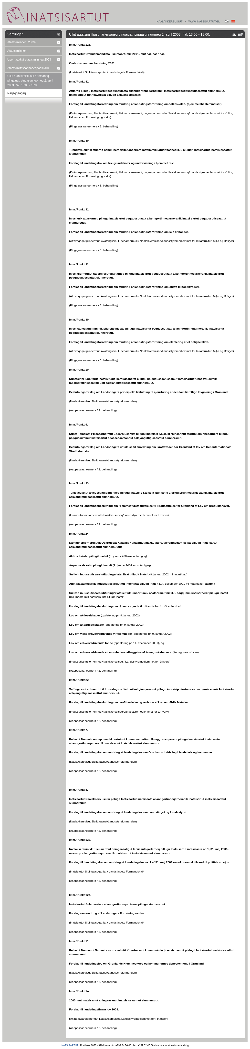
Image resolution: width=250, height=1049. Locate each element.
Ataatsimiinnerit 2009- (21, 42)
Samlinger (15, 34)
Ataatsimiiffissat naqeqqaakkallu (28, 68)
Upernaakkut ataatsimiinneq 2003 (29, 59)
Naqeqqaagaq (16, 93)
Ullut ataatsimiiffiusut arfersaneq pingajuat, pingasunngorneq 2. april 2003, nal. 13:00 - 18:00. (30, 80)
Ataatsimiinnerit (17, 50)
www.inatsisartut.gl (204, 21)
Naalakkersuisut (169, 21)
